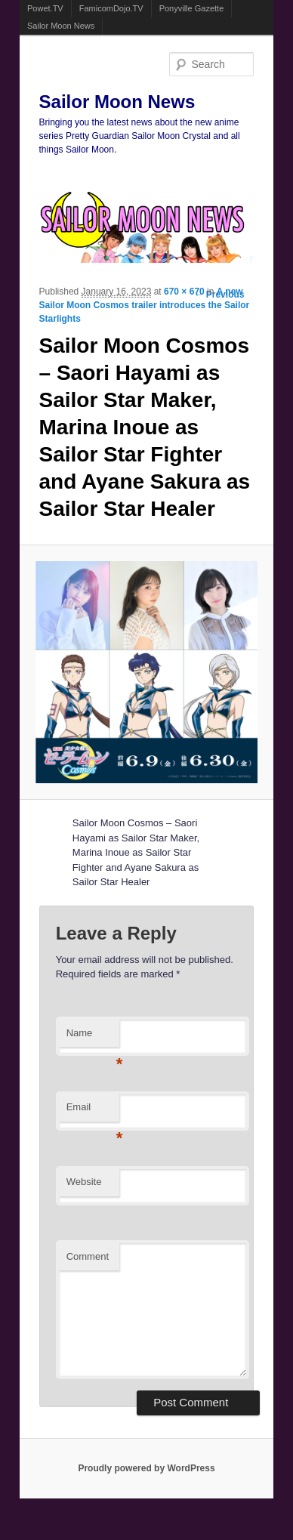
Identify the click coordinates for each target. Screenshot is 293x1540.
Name (92, 1037)
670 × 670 (184, 291)
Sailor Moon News (60, 25)
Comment (87, 1256)
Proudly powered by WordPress (146, 1468)
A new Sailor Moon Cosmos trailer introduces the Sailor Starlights (144, 305)
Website (84, 1181)
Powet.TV (45, 8)
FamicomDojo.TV (111, 8)
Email (92, 1111)
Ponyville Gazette (191, 8)
